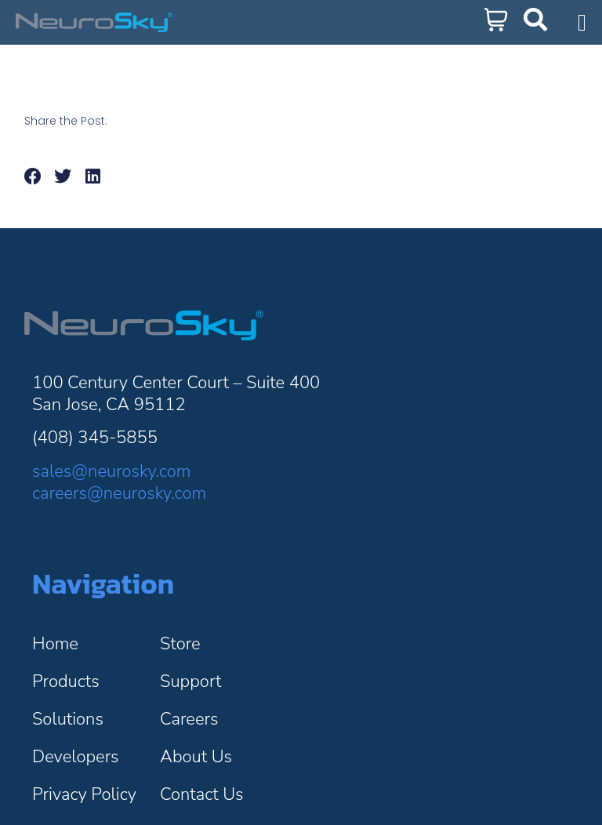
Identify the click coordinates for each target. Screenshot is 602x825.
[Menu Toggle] (582, 23)
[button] (33, 177)
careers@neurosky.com (119, 493)
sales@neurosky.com (111, 471)
